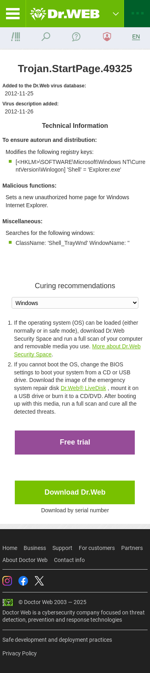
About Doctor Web (25, 560)
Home (9, 548)
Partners (132, 548)
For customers (97, 548)
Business (35, 548)
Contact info (69, 560)
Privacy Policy (19, 653)
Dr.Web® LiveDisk (83, 388)
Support (62, 548)
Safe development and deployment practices (57, 640)
